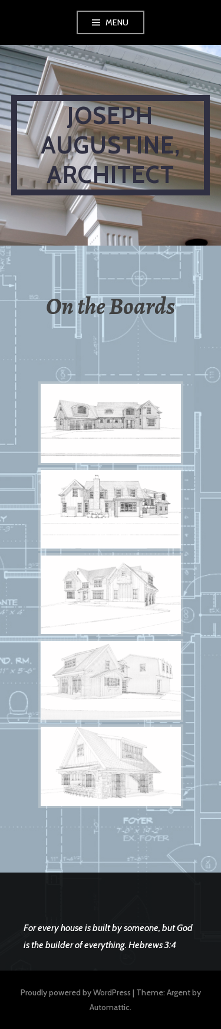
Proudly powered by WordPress (76, 992)
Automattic (110, 1007)
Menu (117, 22)
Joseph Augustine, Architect (111, 145)
